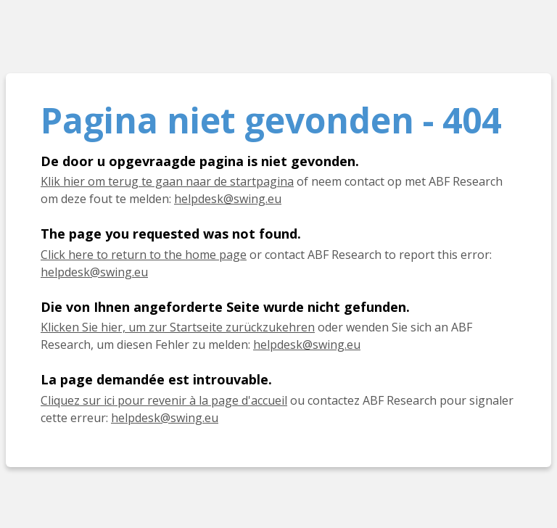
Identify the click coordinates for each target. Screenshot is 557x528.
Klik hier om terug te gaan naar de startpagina (167, 181)
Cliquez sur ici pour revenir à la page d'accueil (164, 400)
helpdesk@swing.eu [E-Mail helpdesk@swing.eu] (306, 344)
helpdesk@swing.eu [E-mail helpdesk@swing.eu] (227, 199)
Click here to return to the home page (144, 255)
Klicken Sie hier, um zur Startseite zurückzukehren (178, 327)
